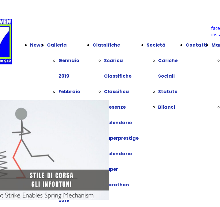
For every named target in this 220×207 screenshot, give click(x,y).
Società (156, 45)
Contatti (196, 45)
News (36, 45)
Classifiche (106, 45)
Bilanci (166, 107)
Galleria (57, 45)
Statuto (168, 91)
